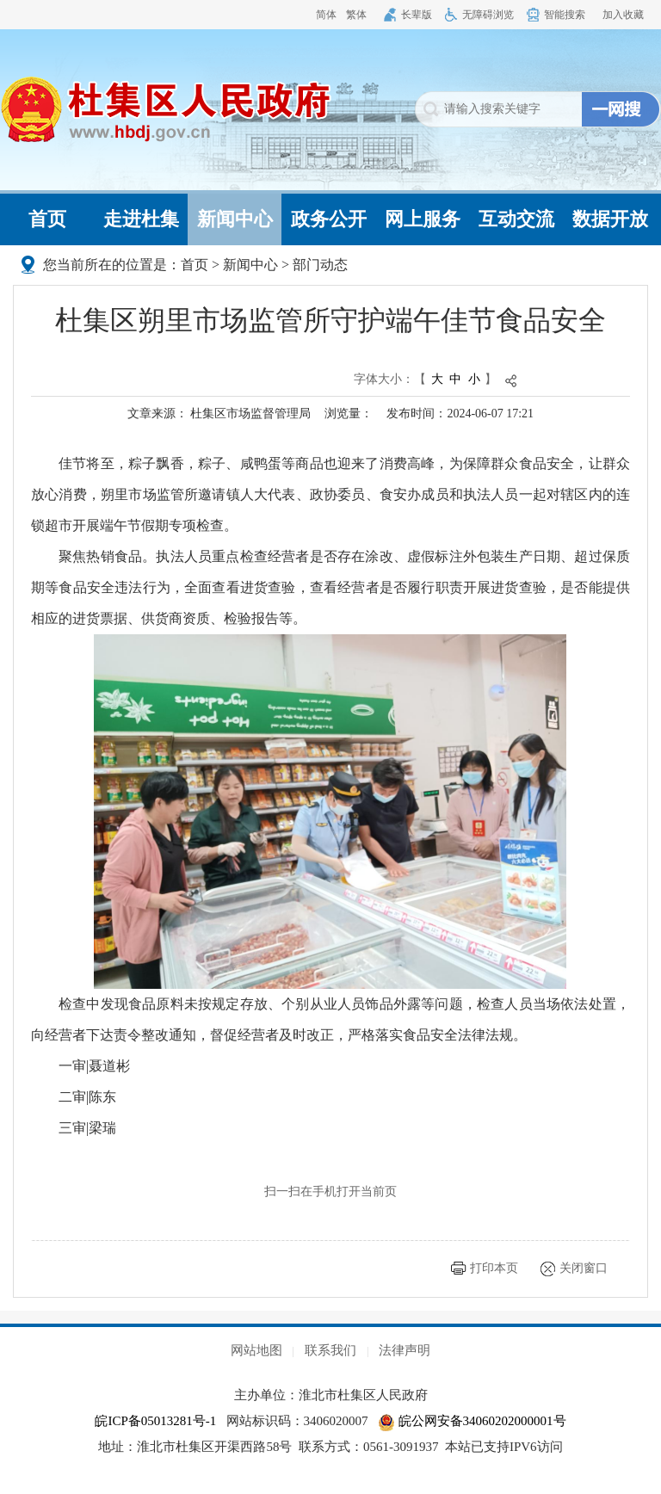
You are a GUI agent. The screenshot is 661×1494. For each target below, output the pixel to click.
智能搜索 (564, 15)
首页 (47, 219)
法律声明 (404, 1350)
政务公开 (329, 219)
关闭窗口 (583, 1268)
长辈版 (416, 15)
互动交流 (516, 219)
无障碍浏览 (488, 15)
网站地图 (256, 1350)
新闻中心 (235, 219)
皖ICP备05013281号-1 (155, 1421)
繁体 (356, 15)
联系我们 (330, 1350)
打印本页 (494, 1268)
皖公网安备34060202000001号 (472, 1421)
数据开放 (610, 219)
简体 (326, 15)
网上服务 (422, 219)
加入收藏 (623, 15)
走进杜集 (141, 219)
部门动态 (320, 264)
